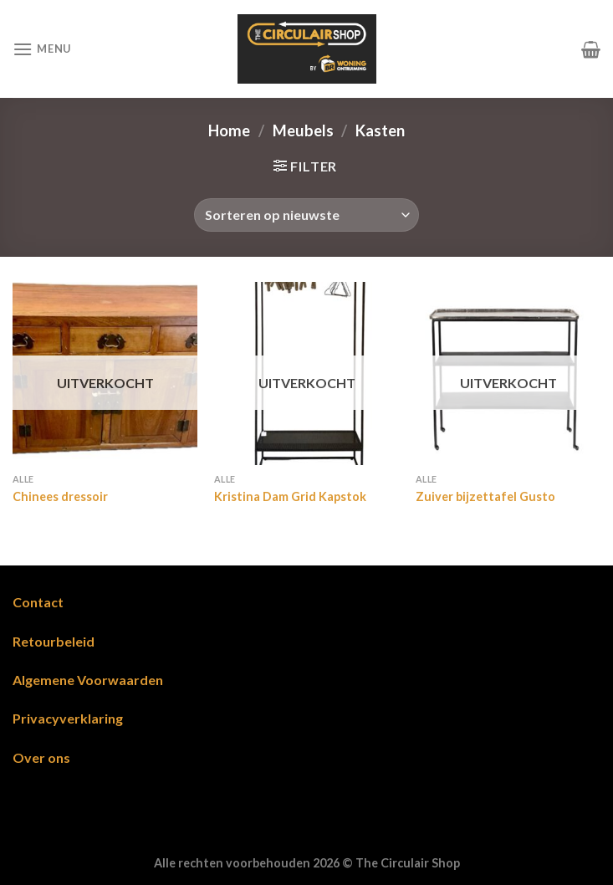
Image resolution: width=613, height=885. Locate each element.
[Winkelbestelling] (306, 215)
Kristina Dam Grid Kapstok (290, 496)
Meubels (303, 130)
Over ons (41, 757)
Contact (38, 602)
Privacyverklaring (68, 718)
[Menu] (42, 48)
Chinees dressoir (60, 496)
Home (229, 130)
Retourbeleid (54, 641)
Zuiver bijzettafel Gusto (485, 496)
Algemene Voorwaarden (88, 680)
